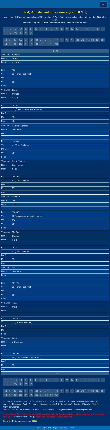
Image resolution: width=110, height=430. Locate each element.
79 (82, 40)
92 (46, 44)
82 (97, 40)
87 (20, 44)
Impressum (57, 428)
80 (87, 40)
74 (56, 40)
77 (72, 40)
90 (36, 44)
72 (46, 40)
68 (26, 40)
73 (51, 40)
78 (77, 40)
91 (41, 44)
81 (92, 40)
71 (41, 40)
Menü (103, 4)
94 (56, 44)
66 (15, 40)
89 (31, 44)
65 (10, 40)
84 (5, 44)
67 (20, 40)
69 (31, 40)
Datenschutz (47, 428)
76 (67, 40)
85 (10, 44)
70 (36, 40)
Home (38, 428)
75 (61, 40)
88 (26, 44)
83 (102, 40)
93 (51, 44)
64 (5, 40)
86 (15, 44)
